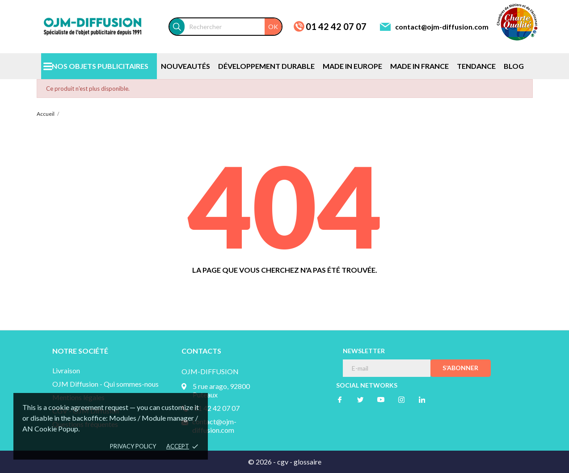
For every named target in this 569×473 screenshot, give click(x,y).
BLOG (514, 66)
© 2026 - (262, 461)
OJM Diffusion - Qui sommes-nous (105, 384)
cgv (282, 461)
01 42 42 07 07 (336, 26)
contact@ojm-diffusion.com (442, 26)
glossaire (307, 461)
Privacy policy (133, 446)
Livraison (66, 370)
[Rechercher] (233, 26)
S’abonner (460, 368)
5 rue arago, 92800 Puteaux (221, 390)
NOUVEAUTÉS (185, 66)
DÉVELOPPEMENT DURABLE (266, 66)
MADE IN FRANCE (419, 66)
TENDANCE (476, 66)
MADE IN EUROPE (352, 66)
